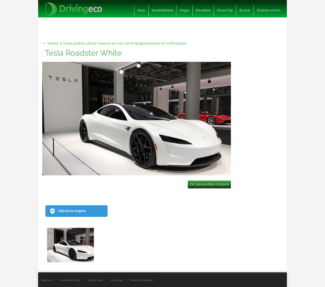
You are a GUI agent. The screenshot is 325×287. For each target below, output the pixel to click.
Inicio (141, 10)
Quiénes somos (269, 10)
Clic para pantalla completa (209, 184)
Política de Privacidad (141, 280)
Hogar (184, 10)
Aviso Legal (116, 280)
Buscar (244, 10)
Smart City (225, 10)
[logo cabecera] (73, 9)
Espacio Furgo (95, 280)
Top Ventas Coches (70, 280)
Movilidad (203, 10)
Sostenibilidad (162, 10)
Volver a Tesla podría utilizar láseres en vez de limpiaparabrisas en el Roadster (117, 43)
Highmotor (47, 280)
